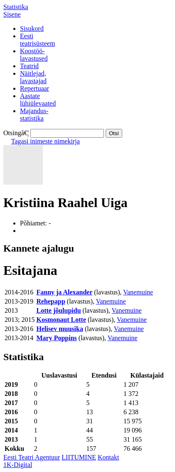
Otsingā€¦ (16, 132)
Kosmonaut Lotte (61, 319)
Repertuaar (34, 88)
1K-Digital (17, 464)
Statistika (15, 6)
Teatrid (29, 65)
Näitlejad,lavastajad (33, 77)
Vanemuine (138, 292)
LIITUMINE (79, 457)
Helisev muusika (59, 328)
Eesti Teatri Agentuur (31, 457)
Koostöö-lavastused (34, 54)
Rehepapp (50, 301)
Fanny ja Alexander (64, 292)
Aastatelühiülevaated (38, 99)
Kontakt (108, 457)
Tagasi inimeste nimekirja (45, 141)
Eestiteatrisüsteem (37, 39)
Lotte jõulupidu (58, 310)
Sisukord (32, 28)
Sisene (12, 14)
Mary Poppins (56, 337)
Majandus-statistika (34, 114)
